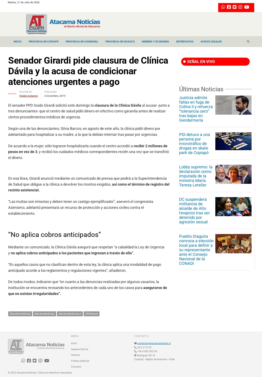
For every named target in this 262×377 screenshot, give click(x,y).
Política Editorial (80, 361)
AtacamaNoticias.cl (70, 313)
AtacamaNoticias (44, 313)
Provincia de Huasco (120, 41)
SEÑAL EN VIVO (199, 62)
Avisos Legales (211, 41)
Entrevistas (184, 41)
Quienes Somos (79, 349)
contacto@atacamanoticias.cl (154, 343)
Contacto (76, 366)
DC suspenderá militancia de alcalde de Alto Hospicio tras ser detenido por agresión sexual (194, 210)
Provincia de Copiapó (44, 41)
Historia (75, 355)
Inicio (17, 41)
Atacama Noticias (20, 313)
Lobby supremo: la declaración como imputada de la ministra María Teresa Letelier (195, 176)
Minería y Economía (155, 41)
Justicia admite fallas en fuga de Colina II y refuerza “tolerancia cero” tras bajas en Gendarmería (196, 108)
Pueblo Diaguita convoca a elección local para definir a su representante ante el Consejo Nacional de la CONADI (196, 250)
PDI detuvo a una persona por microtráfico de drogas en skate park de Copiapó (194, 143)
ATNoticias (91, 313)
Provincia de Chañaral (82, 41)
